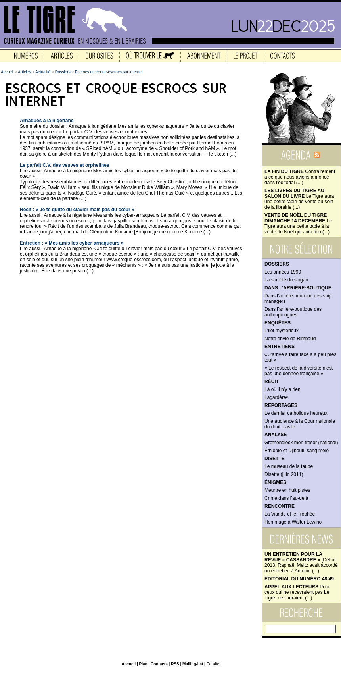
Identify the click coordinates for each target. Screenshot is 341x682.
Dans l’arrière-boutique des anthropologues (293, 312)
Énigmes (275, 482)
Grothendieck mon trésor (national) (301, 442)
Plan (143, 664)
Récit (271, 381)
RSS (175, 664)
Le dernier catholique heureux (296, 413)
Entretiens (279, 346)
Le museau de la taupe (288, 466)
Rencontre (279, 506)
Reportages (280, 405)
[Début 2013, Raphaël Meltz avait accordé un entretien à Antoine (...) (301, 562)
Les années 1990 (282, 272)
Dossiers (276, 264)
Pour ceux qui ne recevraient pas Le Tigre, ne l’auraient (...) (297, 592)
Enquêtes (277, 323)
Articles (24, 72)
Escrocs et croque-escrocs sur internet (109, 72)
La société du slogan (286, 280)
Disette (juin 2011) (283, 474)
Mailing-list (192, 664)
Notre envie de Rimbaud (290, 338)
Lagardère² (276, 397)
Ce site (213, 664)
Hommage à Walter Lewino (293, 522)
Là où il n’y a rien (282, 389)
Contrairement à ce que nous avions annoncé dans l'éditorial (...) (299, 177)
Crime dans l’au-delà (286, 498)
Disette (274, 458)
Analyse (275, 434)
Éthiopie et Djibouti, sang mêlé (296, 450)
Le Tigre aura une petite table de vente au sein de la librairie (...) (299, 199)
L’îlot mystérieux (281, 330)
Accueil (7, 72)
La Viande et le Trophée (289, 514)
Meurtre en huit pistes (287, 490)
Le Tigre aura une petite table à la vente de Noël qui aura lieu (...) (298, 223)
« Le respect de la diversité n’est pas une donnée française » (298, 370)
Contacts (159, 664)
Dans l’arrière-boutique (297, 288)
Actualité (42, 72)
